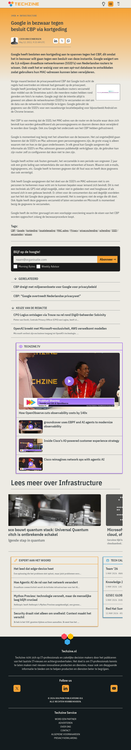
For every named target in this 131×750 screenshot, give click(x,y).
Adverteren (65, 722)
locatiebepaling (47, 230)
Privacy (74, 230)
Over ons (65, 726)
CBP (13, 230)
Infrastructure (28, 15)
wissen (28, 234)
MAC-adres (63, 230)
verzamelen (17, 234)
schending (104, 230)
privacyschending (89, 230)
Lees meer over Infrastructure (56, 482)
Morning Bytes (27, 266)
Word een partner (65, 719)
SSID (114, 230)
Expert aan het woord (35, 560)
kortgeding (31, 230)
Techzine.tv (32, 346)
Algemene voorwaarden (65, 734)
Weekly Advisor (50, 266)
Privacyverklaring (65, 738)
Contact (65, 730)
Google (20, 230)
